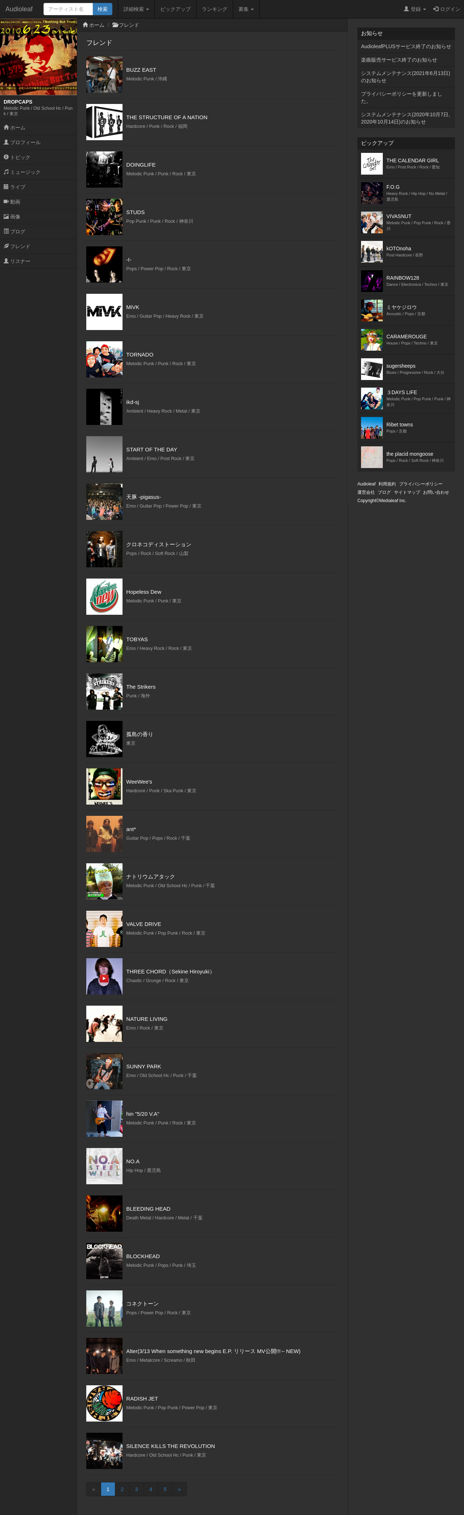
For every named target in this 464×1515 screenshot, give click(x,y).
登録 (415, 9)
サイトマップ (407, 492)
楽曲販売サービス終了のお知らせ (399, 60)
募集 (246, 9)
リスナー (17, 261)
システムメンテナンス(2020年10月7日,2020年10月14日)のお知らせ (405, 118)
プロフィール (22, 142)
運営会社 (366, 492)
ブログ (14, 231)
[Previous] (93, 1489)
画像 (12, 217)
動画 (12, 202)
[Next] (179, 1489)
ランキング (214, 9)
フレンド (17, 246)
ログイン (446, 9)
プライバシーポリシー (421, 484)
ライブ (14, 187)
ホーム (14, 127)
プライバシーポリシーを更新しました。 (401, 97)
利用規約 (387, 484)
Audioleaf (19, 9)
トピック (17, 157)
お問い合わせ (436, 492)
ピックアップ (175, 9)
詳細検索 (136, 9)
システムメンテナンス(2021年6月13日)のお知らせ (405, 76)
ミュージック (22, 172)
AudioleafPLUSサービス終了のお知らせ (406, 46)
